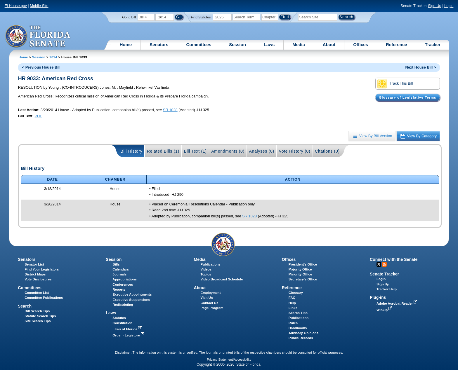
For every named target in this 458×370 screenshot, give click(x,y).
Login (448, 6)
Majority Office (300, 269)
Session (237, 44)
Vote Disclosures (38, 279)
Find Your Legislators (42, 269)
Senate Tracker (384, 274)
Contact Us (209, 303)
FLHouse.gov (16, 6)
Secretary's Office (303, 279)
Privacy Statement (220, 359)
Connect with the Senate (393, 259)
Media (298, 44)
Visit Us (207, 297)
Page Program (212, 308)
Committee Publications (44, 297)
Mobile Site (39, 6)
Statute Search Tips (40, 316)
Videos (206, 269)
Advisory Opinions (303, 333)
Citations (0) (327, 151)
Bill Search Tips (37, 311)
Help (292, 303)
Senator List (34, 264)
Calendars (120, 269)
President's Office (303, 264)
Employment (211, 292)
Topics (206, 274)
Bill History (132, 151)
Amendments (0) (227, 151)
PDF (38, 116)
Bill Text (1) (195, 151)
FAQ (292, 297)
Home (126, 44)
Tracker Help (387, 289)
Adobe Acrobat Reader (398, 303)
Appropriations (124, 279)
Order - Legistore (128, 335)
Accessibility (242, 359)
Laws (269, 44)
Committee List (37, 292)
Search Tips (298, 313)
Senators (159, 44)
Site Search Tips (38, 321)
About (329, 44)
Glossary (296, 292)
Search (25, 306)
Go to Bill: (129, 17)
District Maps (35, 274)
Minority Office (300, 274)
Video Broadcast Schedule (222, 279)
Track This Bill (395, 83)
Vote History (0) (294, 151)
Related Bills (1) (163, 151)
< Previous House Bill (41, 67)
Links (293, 308)
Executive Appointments (132, 294)
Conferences (122, 284)
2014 (53, 57)
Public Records (301, 338)
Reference (396, 44)
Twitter (379, 264)
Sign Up (434, 6)
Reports (118, 289)
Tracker (432, 44)
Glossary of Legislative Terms (407, 97)
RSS (384, 264)
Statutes (119, 318)
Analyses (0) (261, 151)
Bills (115, 264)
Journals (119, 274)
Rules (293, 323)
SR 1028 (170, 110)
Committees (198, 44)
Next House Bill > (420, 67)
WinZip (385, 310)
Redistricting (122, 304)
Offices (360, 44)
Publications (211, 264)
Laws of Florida (127, 329)
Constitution (122, 323)
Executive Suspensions (131, 299)
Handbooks (298, 328)
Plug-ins (378, 297)
